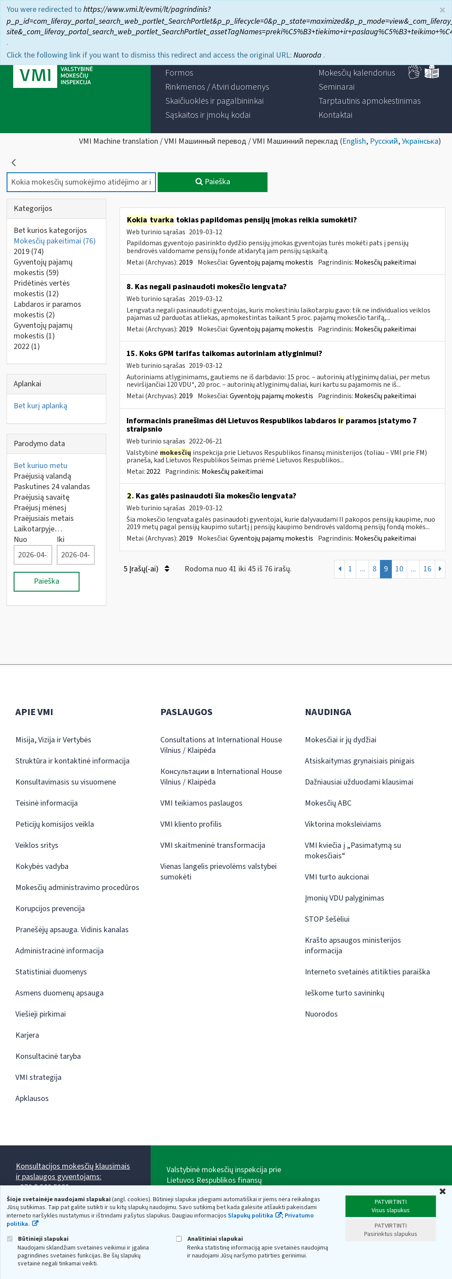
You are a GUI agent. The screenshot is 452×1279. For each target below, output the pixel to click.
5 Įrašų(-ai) (146, 568)
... (362, 568)
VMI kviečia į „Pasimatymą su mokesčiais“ (353, 850)
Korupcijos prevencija (50, 908)
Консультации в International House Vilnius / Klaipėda (221, 777)
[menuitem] (179, 73)
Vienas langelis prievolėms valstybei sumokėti (218, 872)
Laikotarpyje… (38, 528)
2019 (29, 251)
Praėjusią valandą (42, 476)
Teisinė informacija (46, 803)
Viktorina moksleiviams (343, 824)
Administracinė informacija (59, 950)
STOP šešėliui (327, 919)
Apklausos (32, 1098)
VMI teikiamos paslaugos (201, 803)
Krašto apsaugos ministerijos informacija (353, 945)
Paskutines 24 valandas (52, 486)
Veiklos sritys (36, 845)
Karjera (27, 1035)
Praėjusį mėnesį (40, 507)
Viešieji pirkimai (40, 1014)
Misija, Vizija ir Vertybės (53, 739)
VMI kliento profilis (191, 824)
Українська (420, 141)
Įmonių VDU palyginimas (344, 898)
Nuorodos (321, 1014)
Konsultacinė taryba (48, 1056)
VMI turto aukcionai (337, 877)
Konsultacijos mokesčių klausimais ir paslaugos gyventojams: (73, 1171)
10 (399, 568)
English (354, 141)
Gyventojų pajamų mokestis (43, 267)
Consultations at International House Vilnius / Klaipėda (221, 745)
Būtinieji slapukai (38, 1239)
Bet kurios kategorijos (50, 230)
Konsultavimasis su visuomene (65, 782)
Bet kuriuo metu (40, 465)
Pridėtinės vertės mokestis (42, 288)
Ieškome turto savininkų (344, 993)
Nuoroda (308, 55)
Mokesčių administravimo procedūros (77, 887)
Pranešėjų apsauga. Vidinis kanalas (72, 929)
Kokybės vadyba (42, 866)
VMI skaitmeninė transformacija (212, 845)
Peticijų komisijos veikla (54, 824)
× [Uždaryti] (442, 10)
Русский (384, 141)
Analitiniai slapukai (209, 1239)
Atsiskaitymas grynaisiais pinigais (360, 761)
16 (427, 568)
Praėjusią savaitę (41, 497)
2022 (27, 346)
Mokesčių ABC (328, 803)
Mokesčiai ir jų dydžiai (340, 739)
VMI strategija (38, 1077)
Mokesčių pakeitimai (55, 241)
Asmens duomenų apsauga (59, 993)
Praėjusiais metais (44, 518)
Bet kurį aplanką (40, 405)
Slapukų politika (250, 1215)
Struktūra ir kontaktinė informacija (72, 761)
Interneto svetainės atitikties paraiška (367, 972)
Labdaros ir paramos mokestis (47, 309)
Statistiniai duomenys (51, 972)
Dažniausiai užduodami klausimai (359, 782)
